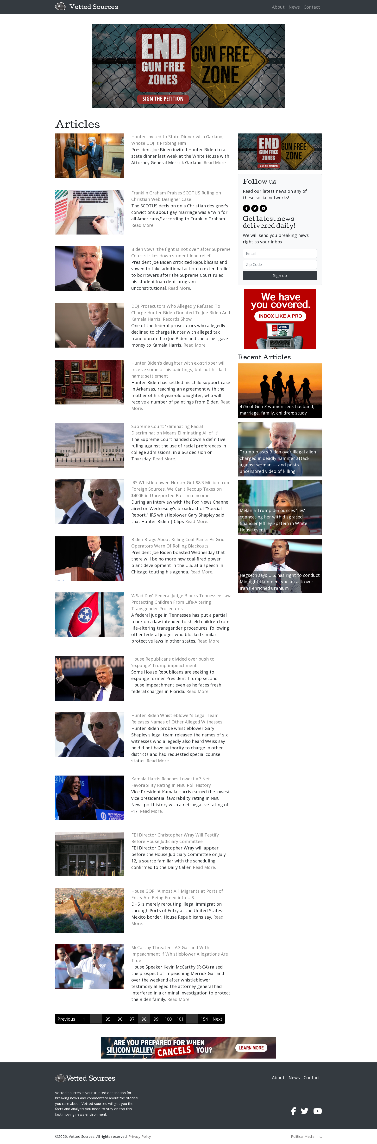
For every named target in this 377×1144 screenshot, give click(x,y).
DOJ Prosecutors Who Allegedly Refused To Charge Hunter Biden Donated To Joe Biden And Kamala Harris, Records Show (180, 312)
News (294, 7)
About (278, 7)
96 (120, 1019)
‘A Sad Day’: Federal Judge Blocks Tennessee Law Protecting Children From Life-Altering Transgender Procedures (181, 602)
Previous (66, 1019)
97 (132, 1019)
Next (217, 1019)
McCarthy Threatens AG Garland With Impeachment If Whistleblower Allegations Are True (179, 954)
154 (204, 1019)
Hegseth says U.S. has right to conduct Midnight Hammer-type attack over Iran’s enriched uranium (280, 581)
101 (180, 1019)
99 (156, 1019)
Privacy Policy (139, 1136)
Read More (215, 162)
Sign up (280, 275)
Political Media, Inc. (306, 1136)
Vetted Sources (93, 8)
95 (108, 1019)
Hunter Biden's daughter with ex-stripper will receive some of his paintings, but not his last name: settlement (178, 369)
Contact (312, 7)
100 (168, 1019)
